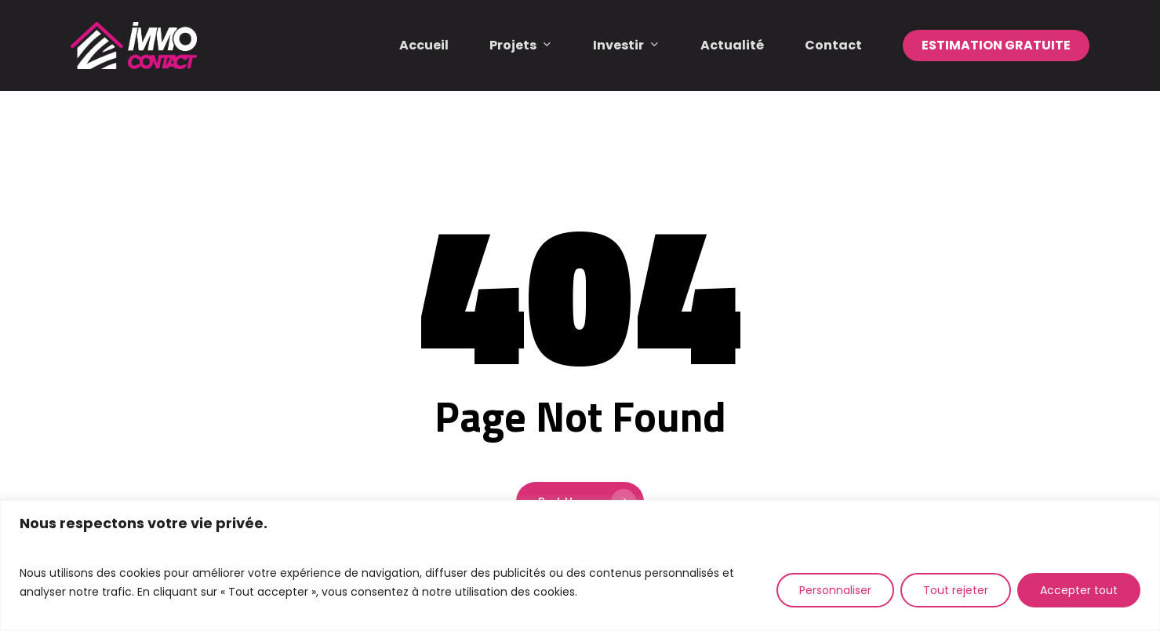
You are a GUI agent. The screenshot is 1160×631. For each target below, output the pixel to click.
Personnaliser (835, 590)
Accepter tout (1079, 590)
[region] (580, 565)
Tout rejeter (955, 590)
